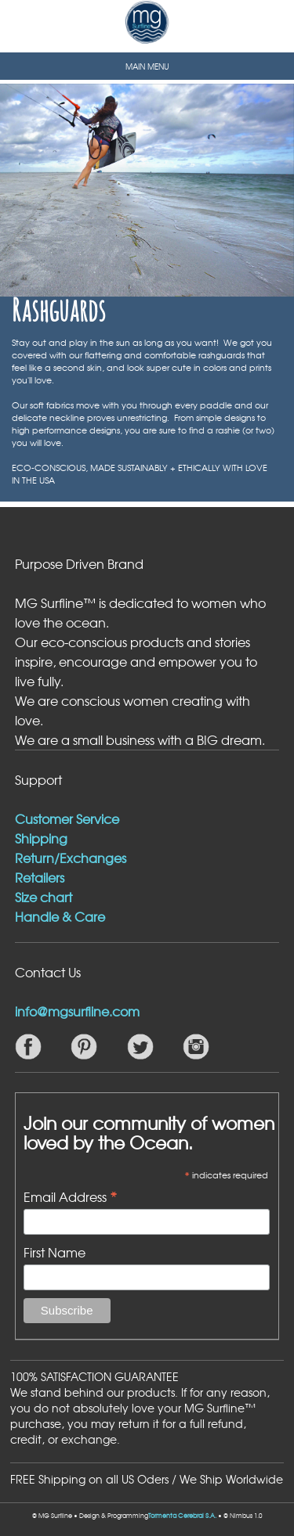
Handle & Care (60, 916)
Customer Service (67, 818)
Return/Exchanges (70, 857)
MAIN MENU (147, 66)
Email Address (71, 1196)
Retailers (39, 877)
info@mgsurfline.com (77, 1011)
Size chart (43, 896)
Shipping (41, 838)
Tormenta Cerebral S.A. (182, 1515)
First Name (54, 1252)
